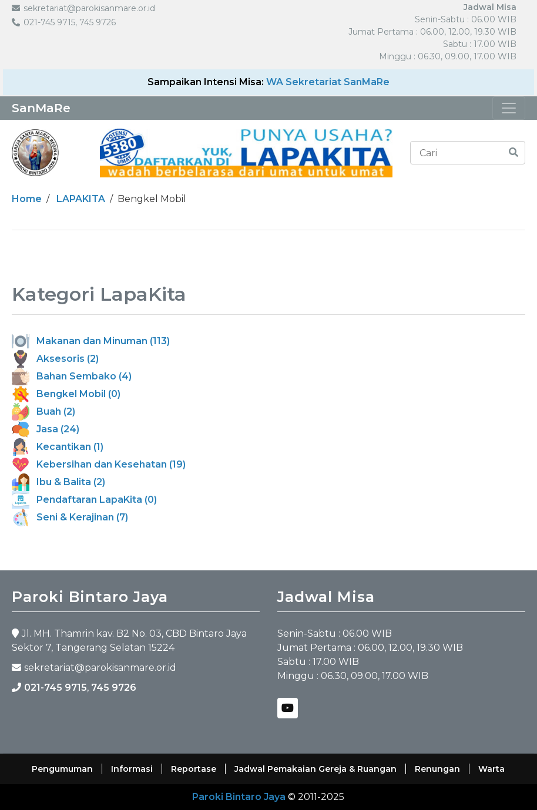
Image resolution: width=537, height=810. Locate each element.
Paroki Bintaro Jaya (239, 796)
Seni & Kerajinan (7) (70, 517)
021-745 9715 (55, 687)
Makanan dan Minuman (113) (91, 341)
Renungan (437, 769)
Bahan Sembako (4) (72, 376)
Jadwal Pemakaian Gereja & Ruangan (315, 769)
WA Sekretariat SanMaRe (328, 82)
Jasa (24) (45, 429)
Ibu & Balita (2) (58, 482)
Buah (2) (43, 411)
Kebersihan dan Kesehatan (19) (99, 464)
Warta (491, 769)
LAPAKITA (80, 198)
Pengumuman (62, 769)
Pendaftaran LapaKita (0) (84, 499)
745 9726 (113, 687)
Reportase (193, 769)
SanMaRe (41, 108)
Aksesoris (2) (55, 358)
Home (27, 198)
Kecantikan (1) (57, 446)
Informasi (132, 769)
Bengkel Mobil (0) (66, 393)
